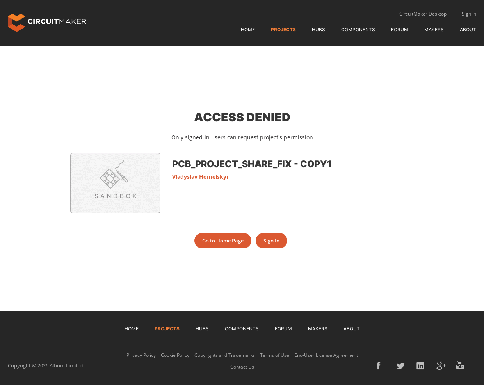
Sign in (469, 14)
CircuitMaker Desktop (423, 14)
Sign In (271, 240)
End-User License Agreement (326, 355)
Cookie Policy (175, 355)
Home (248, 29)
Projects (283, 29)
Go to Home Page (223, 240)
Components (358, 29)
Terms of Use (274, 355)
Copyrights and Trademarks (224, 355)
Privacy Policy (141, 355)
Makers (434, 29)
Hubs (318, 29)
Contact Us (242, 367)
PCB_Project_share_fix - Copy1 (252, 163)
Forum (399, 29)
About (468, 29)
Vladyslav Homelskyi (200, 176)
